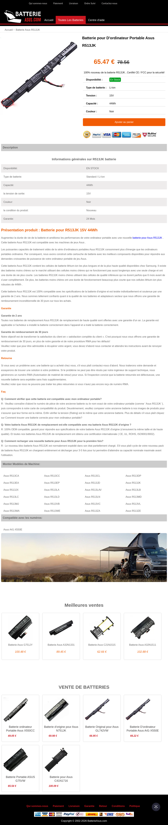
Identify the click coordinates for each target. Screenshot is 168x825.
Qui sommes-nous (38, 3)
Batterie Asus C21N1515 (101, 645)
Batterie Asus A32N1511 (142, 645)
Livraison (73, 3)
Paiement (58, 3)
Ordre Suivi (90, 3)
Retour (103, 806)
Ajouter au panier (124, 122)
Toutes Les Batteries (70, 20)
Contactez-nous (109, 3)
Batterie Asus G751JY (20, 645)
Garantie (89, 806)
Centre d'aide (96, 20)
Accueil (48, 20)
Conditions (118, 806)
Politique (134, 806)
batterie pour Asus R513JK (148, 237)
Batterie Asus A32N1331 (61, 645)
